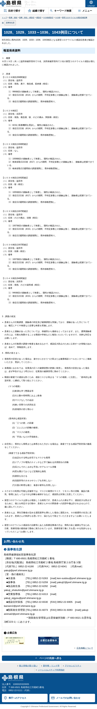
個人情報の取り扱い (28, 666)
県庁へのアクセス (17, 698)
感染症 (38, 18)
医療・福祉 (13, 18)
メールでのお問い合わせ (68, 698)
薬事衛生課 (10, 23)
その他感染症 (48, 18)
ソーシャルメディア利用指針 (51, 670)
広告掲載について (85, 648)
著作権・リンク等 (51, 666)
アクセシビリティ (73, 666)
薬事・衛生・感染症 (26, 18)
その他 (57, 18)
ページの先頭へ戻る (50, 658)
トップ (4, 18)
